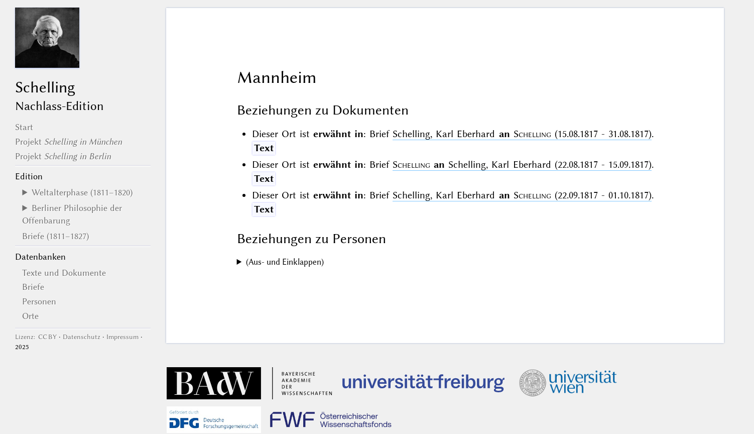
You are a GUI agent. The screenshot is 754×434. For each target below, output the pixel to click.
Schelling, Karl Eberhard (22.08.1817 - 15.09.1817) (522, 164)
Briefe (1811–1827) (55, 236)
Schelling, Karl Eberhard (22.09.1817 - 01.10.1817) (522, 195)
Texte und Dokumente (64, 273)
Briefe (33, 287)
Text (264, 148)
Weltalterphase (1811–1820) (82, 192)
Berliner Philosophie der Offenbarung (72, 214)
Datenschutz (81, 337)
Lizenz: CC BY (36, 337)
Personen (39, 301)
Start (24, 127)
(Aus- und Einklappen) (285, 262)
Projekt (68, 142)
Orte (30, 316)
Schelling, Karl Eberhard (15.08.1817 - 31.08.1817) (522, 134)
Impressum (122, 337)
